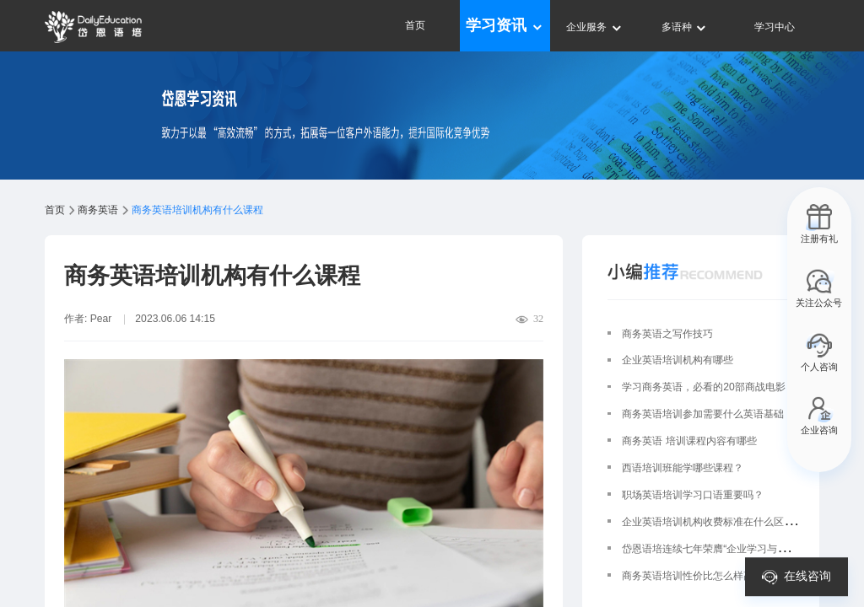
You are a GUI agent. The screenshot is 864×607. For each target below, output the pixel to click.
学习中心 (774, 27)
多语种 (685, 27)
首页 (415, 25)
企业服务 (594, 27)
